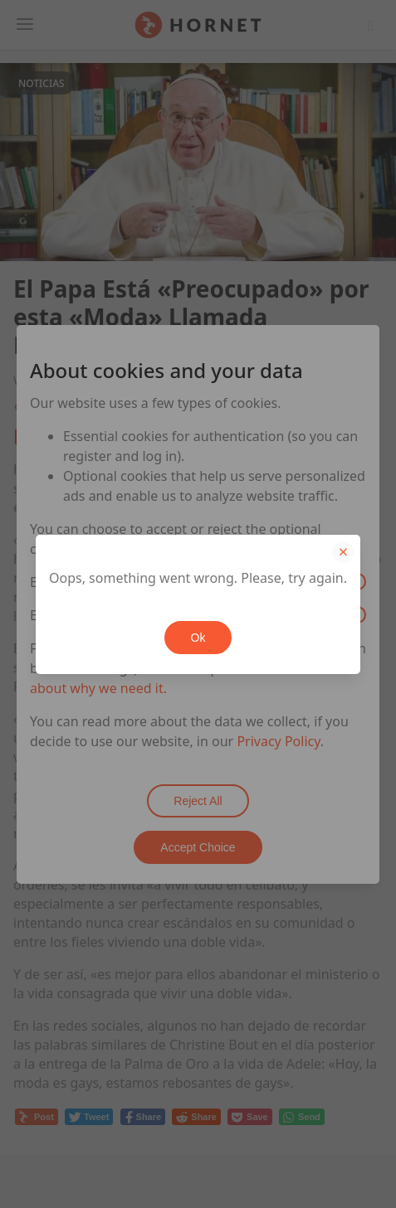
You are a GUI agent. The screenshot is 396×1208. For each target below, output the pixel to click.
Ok (198, 637)
